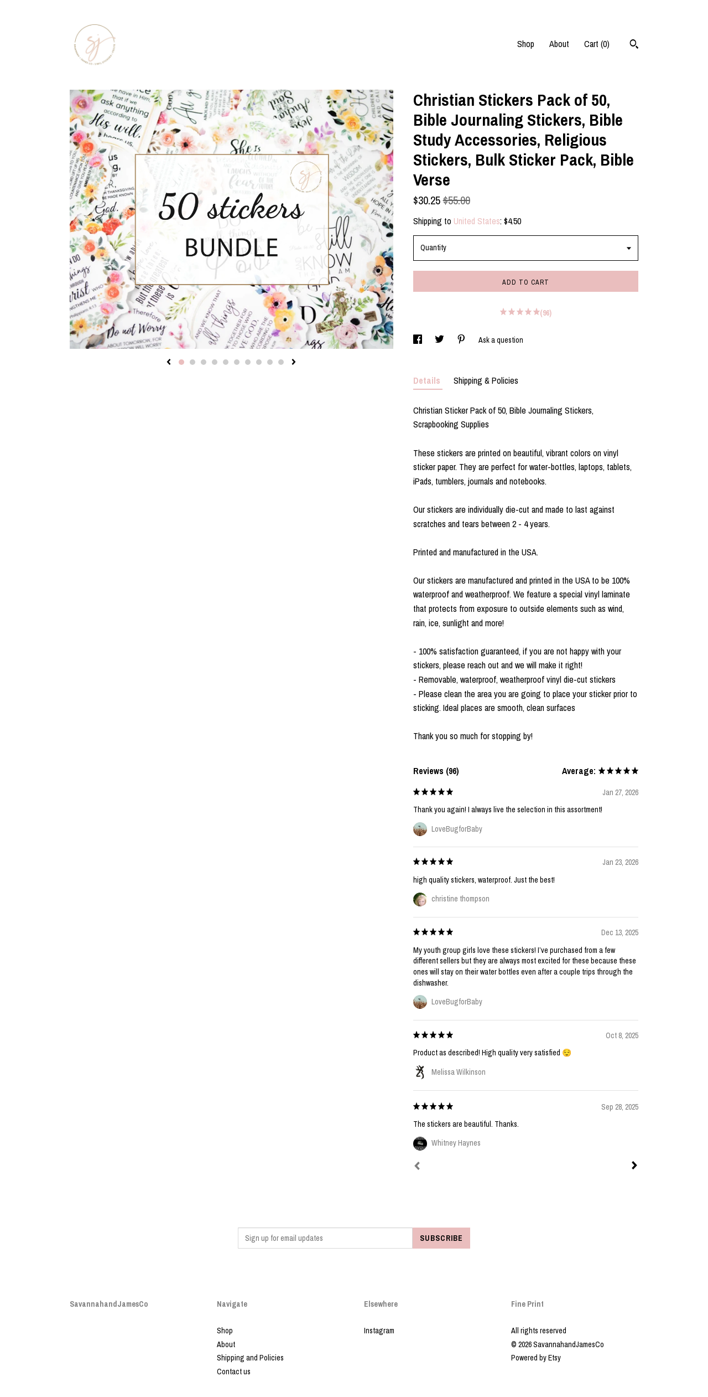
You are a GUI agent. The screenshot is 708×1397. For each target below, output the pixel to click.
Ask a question (500, 340)
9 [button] (270, 362)
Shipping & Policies (486, 380)
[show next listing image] (293, 363)
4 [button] (214, 362)
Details (427, 380)
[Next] (634, 1166)
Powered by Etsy (536, 1358)
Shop (525, 44)
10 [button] (281, 362)
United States (477, 221)
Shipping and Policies (250, 1358)
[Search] (634, 45)
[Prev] (417, 1167)
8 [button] (259, 362)
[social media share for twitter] (440, 340)
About (559, 44)
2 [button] (192, 362)
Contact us (234, 1372)
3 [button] (203, 362)
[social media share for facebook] (418, 340)
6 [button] (237, 362)
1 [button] (181, 362)
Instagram (379, 1331)
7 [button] (248, 362)
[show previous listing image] (168, 363)
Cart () (597, 44)
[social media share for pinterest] (462, 340)
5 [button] (225, 362)
